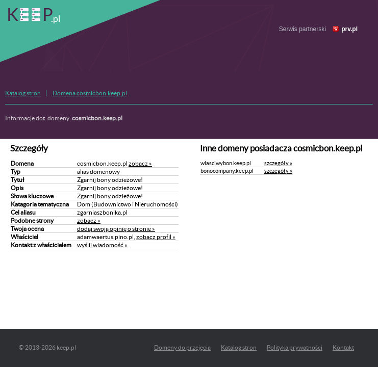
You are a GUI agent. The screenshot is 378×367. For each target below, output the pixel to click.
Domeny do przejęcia (182, 347)
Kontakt (343, 347)
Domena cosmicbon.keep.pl (90, 93)
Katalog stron (23, 93)
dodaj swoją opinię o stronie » (116, 228)
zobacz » (140, 163)
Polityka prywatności (294, 347)
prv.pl (349, 29)
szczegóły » (278, 163)
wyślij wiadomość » (102, 245)
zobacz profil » (155, 236)
